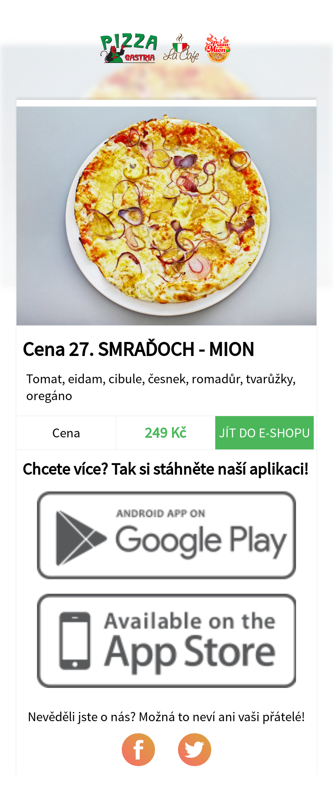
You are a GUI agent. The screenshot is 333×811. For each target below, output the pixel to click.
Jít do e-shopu (264, 432)
